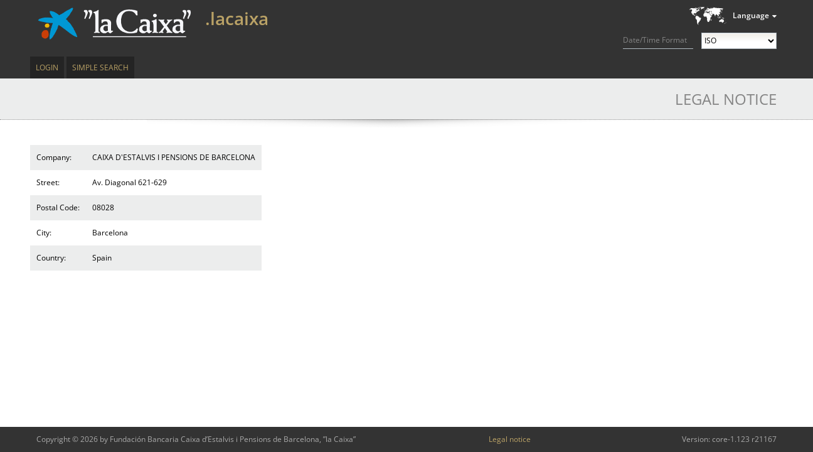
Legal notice (510, 439)
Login (47, 67)
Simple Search (100, 67)
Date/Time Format (655, 40)
